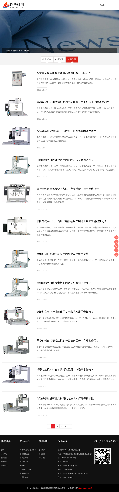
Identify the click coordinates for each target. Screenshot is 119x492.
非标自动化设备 (25, 469)
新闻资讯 (16, 51)
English (103, 5)
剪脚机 (22, 465)
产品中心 (4, 454)
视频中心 (4, 462)
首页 (8, 51)
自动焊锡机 (24, 462)
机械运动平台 (24, 473)
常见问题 (72, 59)
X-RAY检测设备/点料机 (28, 450)
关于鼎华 (4, 465)
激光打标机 (24, 477)
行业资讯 (59, 59)
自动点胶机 (24, 458)
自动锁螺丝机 (24, 454)
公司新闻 (46, 59)
